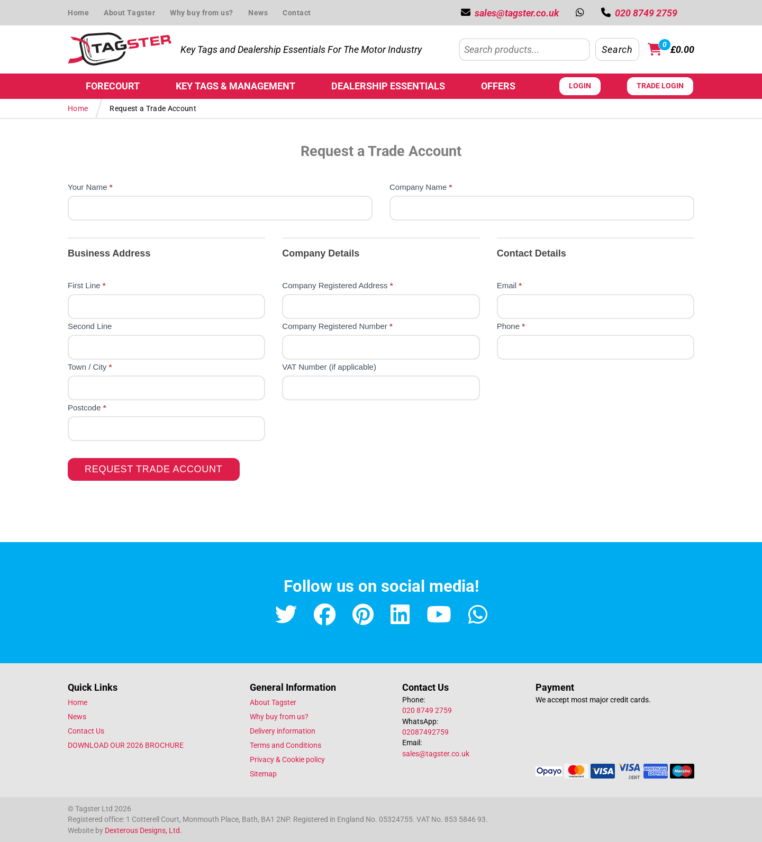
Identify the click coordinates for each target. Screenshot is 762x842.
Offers (498, 85)
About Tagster (129, 12)
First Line (87, 285)
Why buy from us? (201, 12)
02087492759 (425, 732)
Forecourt (113, 85)
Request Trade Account (154, 469)
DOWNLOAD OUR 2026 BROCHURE (126, 745)
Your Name (90, 186)
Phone (511, 326)
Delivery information (282, 731)
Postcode (87, 407)
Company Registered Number (337, 326)
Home (78, 12)
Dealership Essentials (388, 85)
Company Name (420, 186)
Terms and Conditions (285, 745)
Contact (297, 12)
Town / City (90, 366)
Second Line (90, 326)
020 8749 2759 (427, 710)
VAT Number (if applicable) (329, 366)
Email (509, 285)
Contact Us (86, 731)
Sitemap (263, 774)
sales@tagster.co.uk (435, 753)
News (258, 12)
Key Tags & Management (235, 85)
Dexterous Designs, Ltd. (143, 830)
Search (617, 49)
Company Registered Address (337, 285)
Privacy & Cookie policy (287, 759)
